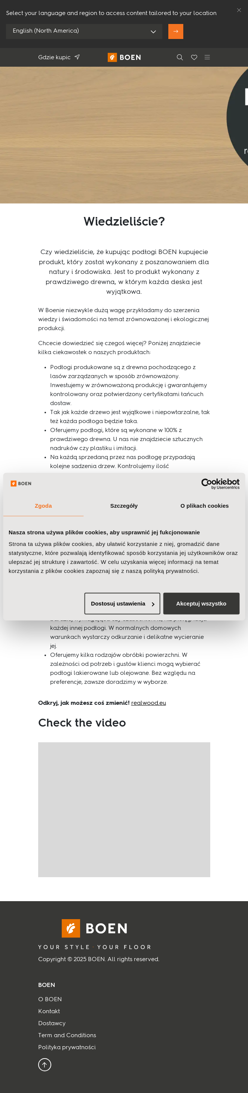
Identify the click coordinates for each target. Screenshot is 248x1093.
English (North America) (46, 31)
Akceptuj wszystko (201, 603)
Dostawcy (51, 1024)
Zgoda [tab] (43, 505)
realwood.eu (148, 703)
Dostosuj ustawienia (122, 603)
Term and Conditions (67, 1036)
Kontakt (49, 1012)
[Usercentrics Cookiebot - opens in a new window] (206, 483)
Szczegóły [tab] (124, 505)
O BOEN (50, 1000)
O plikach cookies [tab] (205, 505)
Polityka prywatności (67, 1048)
